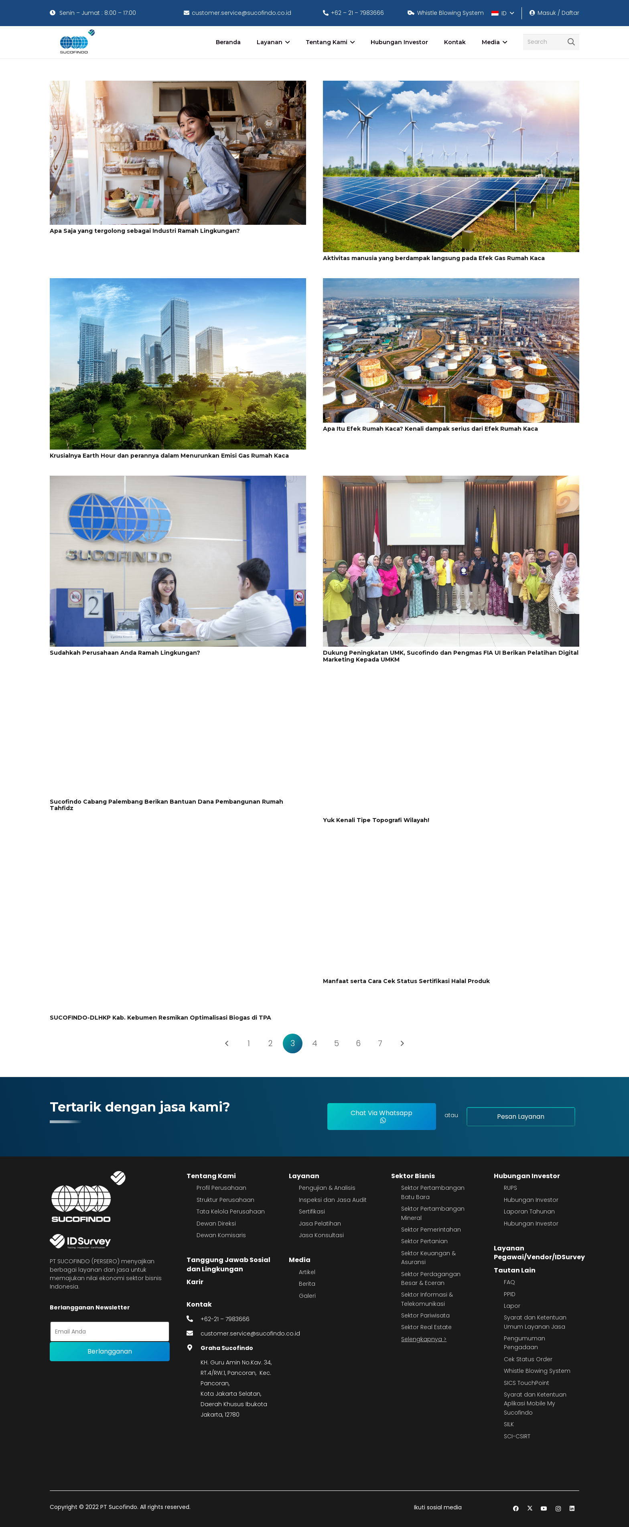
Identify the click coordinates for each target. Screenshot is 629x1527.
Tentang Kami (211, 1176)
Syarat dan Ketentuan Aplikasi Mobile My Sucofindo (535, 1404)
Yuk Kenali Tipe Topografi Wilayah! (376, 820)
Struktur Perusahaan (225, 1200)
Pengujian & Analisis (327, 1188)
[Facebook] (516, 1509)
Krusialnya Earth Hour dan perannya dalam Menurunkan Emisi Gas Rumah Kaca (169, 455)
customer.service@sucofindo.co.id (250, 1334)
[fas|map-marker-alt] (194, 1348)
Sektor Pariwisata (425, 1315)
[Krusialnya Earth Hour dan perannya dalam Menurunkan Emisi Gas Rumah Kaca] (178, 283)
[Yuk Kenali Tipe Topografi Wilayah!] (451, 685)
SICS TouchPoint (526, 1383)
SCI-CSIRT (517, 1436)
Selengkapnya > (423, 1339)
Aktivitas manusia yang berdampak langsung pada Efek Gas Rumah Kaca (434, 258)
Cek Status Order (528, 1359)
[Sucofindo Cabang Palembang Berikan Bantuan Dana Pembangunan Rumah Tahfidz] (178, 685)
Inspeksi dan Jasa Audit (333, 1200)
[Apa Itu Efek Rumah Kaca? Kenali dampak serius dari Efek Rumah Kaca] (451, 283)
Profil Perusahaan (221, 1188)
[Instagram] (558, 1509)
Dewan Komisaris (221, 1235)
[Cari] (571, 42)
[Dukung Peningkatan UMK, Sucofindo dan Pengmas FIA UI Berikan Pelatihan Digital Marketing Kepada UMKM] (451, 481)
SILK (509, 1424)
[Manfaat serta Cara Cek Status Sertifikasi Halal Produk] (451, 846)
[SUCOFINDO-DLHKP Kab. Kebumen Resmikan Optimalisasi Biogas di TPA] (178, 846)
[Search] (551, 42)
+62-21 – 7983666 (225, 1319)
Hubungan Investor (527, 1176)
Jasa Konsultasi (321, 1235)
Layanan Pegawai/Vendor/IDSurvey (539, 1253)
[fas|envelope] (194, 1333)
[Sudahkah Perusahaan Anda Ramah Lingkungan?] (178, 481)
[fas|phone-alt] (194, 1319)
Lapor (512, 1306)
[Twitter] (530, 1509)
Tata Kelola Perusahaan (231, 1211)
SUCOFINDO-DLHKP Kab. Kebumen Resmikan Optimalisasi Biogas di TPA (160, 1017)
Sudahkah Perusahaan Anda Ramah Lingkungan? (125, 652)
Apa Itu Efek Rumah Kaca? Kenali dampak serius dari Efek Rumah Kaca (430, 428)
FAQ (509, 1282)
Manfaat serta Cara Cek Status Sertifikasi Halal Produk (406, 981)
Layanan (304, 1176)
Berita (307, 1284)
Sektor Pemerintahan (431, 1230)
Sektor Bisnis (413, 1176)
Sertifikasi (312, 1211)
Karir (195, 1282)
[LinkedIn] (572, 1509)
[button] (502, 13)
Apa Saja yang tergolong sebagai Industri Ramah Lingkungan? (145, 230)
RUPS (510, 1188)
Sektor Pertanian (424, 1241)
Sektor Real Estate (426, 1327)
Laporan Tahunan (529, 1211)
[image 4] (76, 42)
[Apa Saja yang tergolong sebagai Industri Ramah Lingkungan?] (178, 86)
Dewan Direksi (216, 1224)
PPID (509, 1294)
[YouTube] (544, 1509)
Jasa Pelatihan (320, 1224)
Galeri (307, 1296)
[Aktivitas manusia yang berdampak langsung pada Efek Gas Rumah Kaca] (451, 86)
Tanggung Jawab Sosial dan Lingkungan (228, 1264)
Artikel (307, 1272)
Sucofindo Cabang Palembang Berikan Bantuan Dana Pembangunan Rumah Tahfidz (166, 805)
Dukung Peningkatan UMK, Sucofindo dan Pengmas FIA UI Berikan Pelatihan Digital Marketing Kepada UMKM (450, 656)
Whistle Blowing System (537, 1371)
